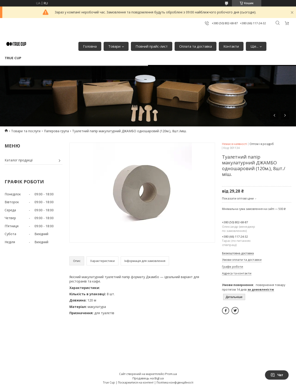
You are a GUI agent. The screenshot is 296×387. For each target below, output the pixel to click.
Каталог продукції (19, 160)
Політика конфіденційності (175, 382)
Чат (277, 375)
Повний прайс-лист (152, 46)
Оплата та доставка (195, 46)
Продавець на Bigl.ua (148, 378)
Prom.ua (171, 374)
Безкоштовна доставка (238, 253)
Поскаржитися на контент (136, 382)
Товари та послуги (25, 131)
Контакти (231, 46)
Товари (114, 46)
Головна (90, 46)
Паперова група (56, 131)
